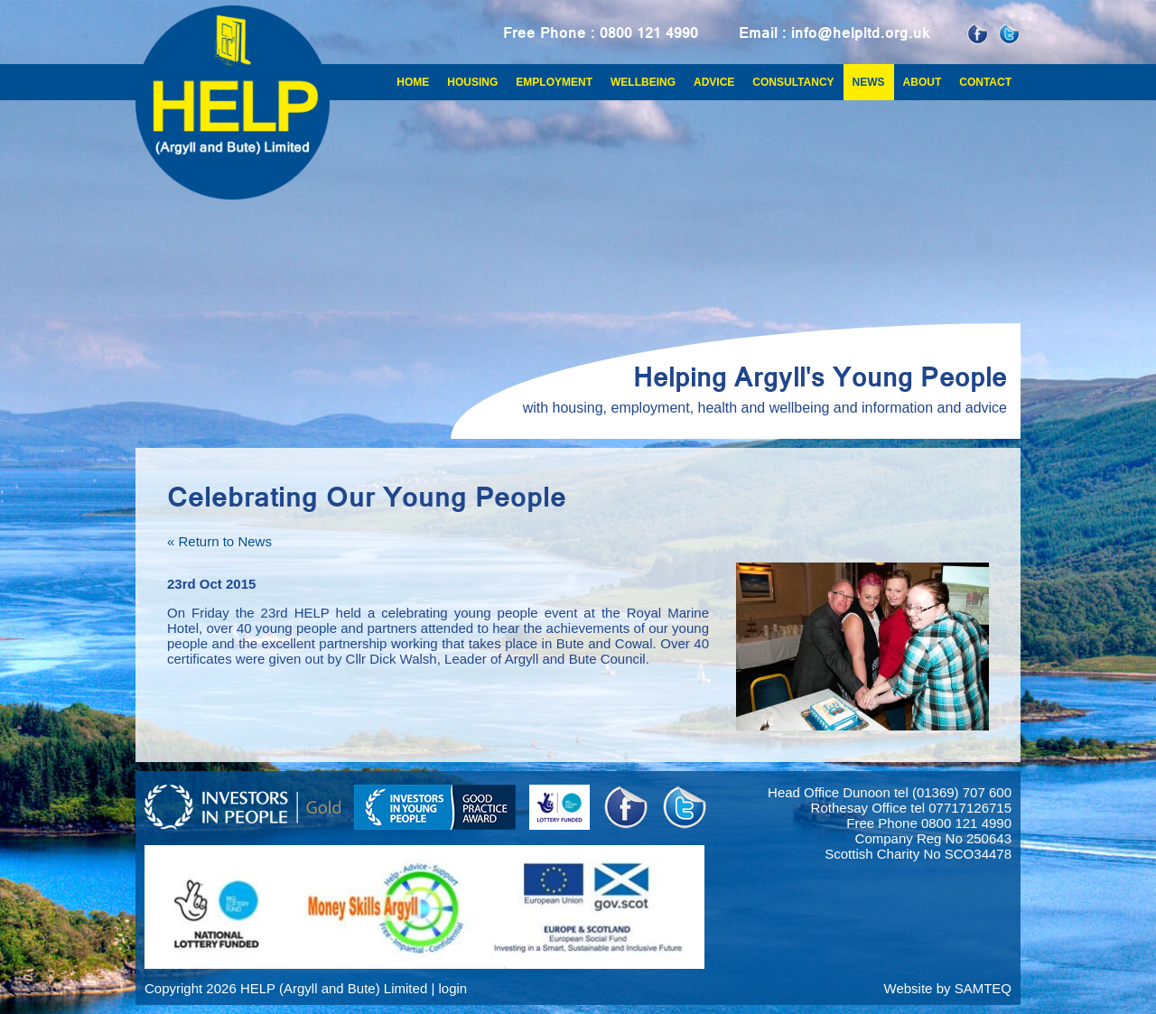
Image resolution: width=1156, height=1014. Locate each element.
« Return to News (219, 541)
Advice (714, 82)
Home (412, 82)
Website (908, 988)
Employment (554, 82)
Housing (472, 82)
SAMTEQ (983, 988)
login (452, 988)
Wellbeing (643, 82)
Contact (985, 82)
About (922, 82)
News (869, 82)
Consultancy (793, 82)
